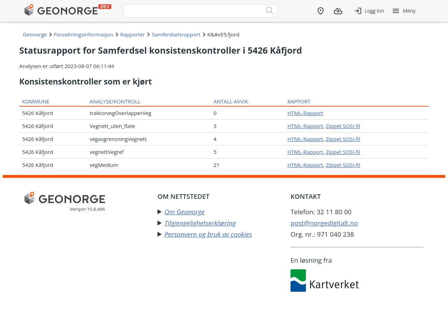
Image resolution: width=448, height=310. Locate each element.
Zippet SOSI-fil (343, 125)
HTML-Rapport (305, 112)
